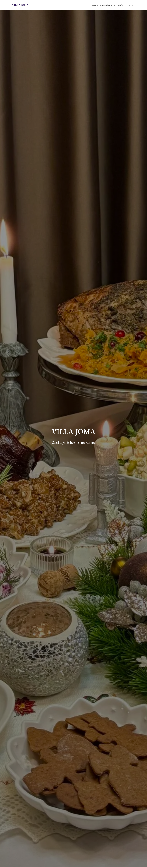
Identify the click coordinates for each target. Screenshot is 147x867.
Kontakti (118, 5)
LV (130, 5)
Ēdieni (95, 5)
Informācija (106, 5)
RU (133, 5)
